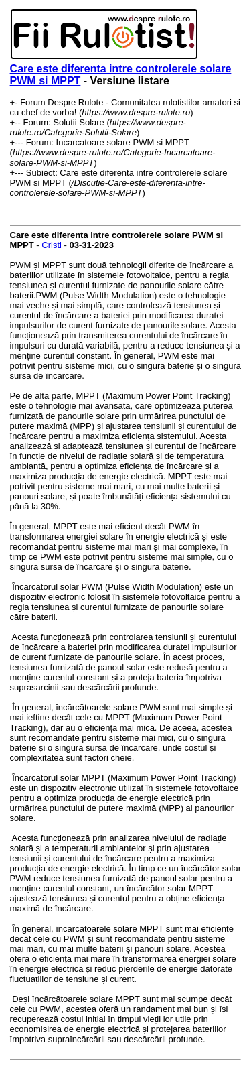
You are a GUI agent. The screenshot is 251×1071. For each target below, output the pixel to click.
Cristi (51, 245)
